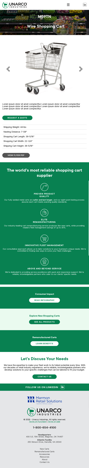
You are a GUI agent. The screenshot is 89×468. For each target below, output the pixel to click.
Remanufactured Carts (44, 451)
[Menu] (68, 5)
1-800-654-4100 (44, 427)
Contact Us (44, 462)
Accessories (44, 454)
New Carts (44, 449)
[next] (81, 69)
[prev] (8, 69)
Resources (44, 457)
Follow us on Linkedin (45, 386)
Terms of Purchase (37, 421)
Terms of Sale (54, 421)
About (44, 459)
